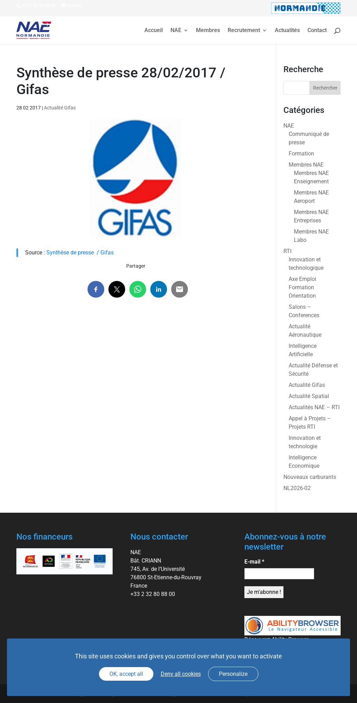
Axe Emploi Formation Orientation (302, 287)
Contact (317, 30)
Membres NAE (306, 164)
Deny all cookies (181, 674)
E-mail (254, 561)
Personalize (233, 674)
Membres (208, 30)
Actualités (287, 30)
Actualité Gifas (60, 107)
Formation (301, 153)
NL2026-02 (297, 488)
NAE (175, 30)
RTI (287, 251)
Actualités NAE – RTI (314, 407)
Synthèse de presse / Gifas (80, 252)
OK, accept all (126, 674)
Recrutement (244, 30)
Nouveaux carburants (309, 477)
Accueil (153, 30)
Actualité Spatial (309, 396)
